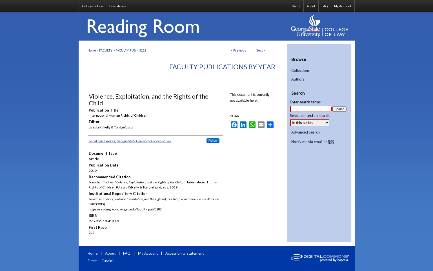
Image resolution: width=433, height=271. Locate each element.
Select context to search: (310, 115)
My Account (148, 253)
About (110, 253)
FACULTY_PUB (126, 50)
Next (259, 50)
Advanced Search (305, 132)
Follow (212, 140)
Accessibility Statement (184, 253)
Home (92, 50)
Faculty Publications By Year (222, 67)
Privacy (92, 260)
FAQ (126, 253)
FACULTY (105, 50)
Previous (239, 50)
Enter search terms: (305, 102)
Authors (298, 79)
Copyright (108, 260)
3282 (142, 50)
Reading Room (183, 26)
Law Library (117, 6)
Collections (300, 70)
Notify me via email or (312, 142)
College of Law (92, 6)
